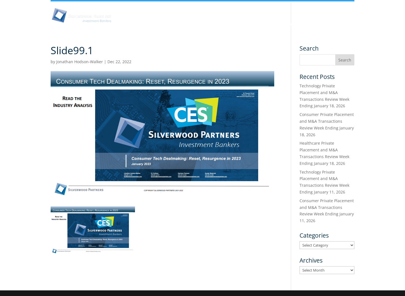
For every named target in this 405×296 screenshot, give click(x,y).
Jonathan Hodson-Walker (79, 61)
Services (292, 24)
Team (215, 24)
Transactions (325, 24)
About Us (139, 24)
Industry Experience (252, 24)
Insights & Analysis (179, 24)
